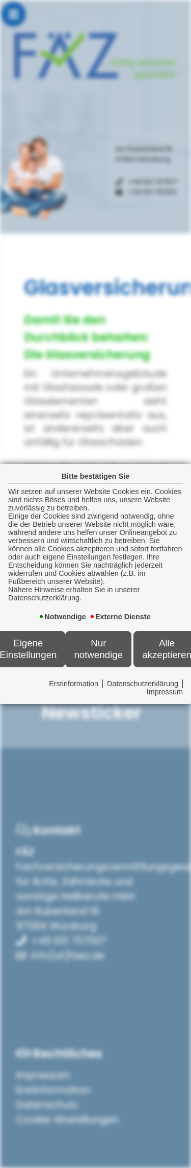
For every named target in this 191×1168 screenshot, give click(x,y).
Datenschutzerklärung (142, 684)
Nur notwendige (98, 649)
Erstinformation (73, 684)
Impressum (165, 692)
